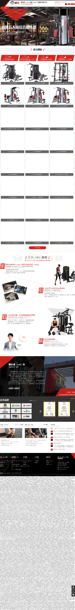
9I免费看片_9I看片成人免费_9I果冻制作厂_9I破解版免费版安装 (46, 532)
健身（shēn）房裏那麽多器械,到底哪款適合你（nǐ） (64, 431)
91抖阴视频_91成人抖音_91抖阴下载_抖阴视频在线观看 (64, 487)
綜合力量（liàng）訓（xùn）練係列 (17, 461)
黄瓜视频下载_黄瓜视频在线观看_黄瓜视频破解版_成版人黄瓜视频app (63, 553)
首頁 (5, 7)
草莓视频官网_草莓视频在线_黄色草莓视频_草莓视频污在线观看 (53, 603)
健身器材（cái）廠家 (10, 473)
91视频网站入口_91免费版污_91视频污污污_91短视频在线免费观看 (51, 480)
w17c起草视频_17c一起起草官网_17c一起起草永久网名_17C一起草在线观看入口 (16, 491)
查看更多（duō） (32, 400)
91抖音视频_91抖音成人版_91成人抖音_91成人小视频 (8, 478)
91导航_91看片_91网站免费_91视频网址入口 (55, 483)
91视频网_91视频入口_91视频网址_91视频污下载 (43, 538)
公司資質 (11, 388)
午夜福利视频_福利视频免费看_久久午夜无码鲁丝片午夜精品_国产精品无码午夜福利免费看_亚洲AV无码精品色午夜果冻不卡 (36, 598)
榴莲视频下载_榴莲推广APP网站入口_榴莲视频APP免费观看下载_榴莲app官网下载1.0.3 (34, 554)
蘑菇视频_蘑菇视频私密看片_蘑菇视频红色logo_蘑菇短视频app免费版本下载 (27, 488)
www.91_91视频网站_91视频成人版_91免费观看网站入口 (9, 552)
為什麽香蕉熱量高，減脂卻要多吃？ (32, 442)
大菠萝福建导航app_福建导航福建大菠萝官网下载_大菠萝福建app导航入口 (21, 556)
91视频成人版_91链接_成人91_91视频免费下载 (37, 477)
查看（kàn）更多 (18, 424)
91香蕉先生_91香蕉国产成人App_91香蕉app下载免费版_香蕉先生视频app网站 (14, 496)
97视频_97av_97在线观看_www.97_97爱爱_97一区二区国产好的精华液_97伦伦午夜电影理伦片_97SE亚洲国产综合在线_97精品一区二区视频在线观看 (35, 578)
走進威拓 (15, 7)
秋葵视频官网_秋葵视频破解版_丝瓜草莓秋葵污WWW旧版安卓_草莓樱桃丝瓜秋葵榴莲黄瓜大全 (59, 552)
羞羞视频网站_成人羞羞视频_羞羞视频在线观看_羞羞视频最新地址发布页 (36, 486)
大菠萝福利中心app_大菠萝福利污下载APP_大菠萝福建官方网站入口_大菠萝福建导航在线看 (28, 494)
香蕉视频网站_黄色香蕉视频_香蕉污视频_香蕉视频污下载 (38, 527)
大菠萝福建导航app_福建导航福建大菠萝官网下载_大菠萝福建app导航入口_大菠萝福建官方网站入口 (56, 507)
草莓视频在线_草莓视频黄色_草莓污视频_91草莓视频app (54, 529)
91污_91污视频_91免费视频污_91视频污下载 (60, 535)
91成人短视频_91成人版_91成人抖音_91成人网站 (16, 536)
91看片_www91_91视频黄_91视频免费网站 (19, 521)
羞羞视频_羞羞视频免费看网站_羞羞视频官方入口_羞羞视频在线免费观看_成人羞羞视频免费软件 (29, 593)
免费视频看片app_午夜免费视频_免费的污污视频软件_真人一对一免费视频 (59, 486)
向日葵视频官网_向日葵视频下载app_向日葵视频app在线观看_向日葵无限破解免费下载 (21, 509)
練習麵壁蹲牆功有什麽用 (5, 440)
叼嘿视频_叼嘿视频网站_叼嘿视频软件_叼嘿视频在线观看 (30, 539)
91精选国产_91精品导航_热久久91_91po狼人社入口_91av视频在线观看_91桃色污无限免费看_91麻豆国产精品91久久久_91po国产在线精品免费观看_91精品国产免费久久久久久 (30, 580)
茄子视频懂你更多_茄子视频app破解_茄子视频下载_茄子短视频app (60, 567)
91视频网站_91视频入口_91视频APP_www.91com (38, 476)
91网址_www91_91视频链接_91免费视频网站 (30, 537)
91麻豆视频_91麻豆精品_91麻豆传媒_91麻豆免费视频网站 (21, 477)
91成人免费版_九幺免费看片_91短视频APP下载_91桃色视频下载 (13, 497)
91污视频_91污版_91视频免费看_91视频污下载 (26, 483)
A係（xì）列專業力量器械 (16, 469)
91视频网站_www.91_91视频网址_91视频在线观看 (41, 483)
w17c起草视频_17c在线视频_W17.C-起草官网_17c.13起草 (29, 592)
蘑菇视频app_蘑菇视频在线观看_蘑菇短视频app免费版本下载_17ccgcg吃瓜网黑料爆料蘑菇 (41, 562)
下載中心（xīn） (49, 464)
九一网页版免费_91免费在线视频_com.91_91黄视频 (18, 524)
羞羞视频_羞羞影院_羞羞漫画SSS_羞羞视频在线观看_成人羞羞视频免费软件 (26, 599)
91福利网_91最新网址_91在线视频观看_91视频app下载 (65, 482)
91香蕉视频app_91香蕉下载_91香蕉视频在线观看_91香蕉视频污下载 (26, 526)
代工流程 (24, 462)
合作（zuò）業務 (36, 7)
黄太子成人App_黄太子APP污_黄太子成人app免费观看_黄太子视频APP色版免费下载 (49, 515)
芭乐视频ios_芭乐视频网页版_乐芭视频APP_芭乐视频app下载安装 (63, 513)
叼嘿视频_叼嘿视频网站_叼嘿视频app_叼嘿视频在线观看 (28, 489)
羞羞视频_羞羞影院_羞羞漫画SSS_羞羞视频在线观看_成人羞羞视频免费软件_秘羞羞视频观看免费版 (19, 595)
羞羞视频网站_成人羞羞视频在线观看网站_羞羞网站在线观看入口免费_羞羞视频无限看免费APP (47, 556)
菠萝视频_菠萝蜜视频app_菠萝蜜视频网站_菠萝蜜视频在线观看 (51, 490)
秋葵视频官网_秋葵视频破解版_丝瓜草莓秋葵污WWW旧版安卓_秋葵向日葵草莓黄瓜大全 (16, 558)
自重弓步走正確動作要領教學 (30, 445)
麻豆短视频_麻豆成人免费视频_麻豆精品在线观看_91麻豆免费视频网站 (35, 530)
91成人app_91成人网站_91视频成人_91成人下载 (64, 539)
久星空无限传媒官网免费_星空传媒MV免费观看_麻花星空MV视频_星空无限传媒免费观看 (48, 509)
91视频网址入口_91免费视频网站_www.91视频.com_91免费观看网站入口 (35, 536)
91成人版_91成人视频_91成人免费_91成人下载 (52, 477)
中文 (69, 4)
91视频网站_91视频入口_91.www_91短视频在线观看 (24, 492)
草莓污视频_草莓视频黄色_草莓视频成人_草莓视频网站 (47, 488)
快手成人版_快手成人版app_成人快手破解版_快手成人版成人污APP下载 (28, 493)
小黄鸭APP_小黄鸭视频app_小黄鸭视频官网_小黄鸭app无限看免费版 (42, 513)
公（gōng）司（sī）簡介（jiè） (5, 460)
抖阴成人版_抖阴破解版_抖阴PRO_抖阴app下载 (11, 506)
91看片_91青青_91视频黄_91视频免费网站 (19, 480)
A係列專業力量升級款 (15, 464)
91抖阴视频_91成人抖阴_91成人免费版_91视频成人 (42, 478)
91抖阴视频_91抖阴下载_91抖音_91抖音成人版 (37, 495)
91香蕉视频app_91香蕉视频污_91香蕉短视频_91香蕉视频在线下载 (56, 476)
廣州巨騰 (16, 473)
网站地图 (1, 476)
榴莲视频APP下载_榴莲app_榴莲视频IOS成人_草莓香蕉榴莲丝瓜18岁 (40, 559)
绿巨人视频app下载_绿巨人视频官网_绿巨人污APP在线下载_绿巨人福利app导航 (18, 512)
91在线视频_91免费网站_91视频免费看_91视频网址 (50, 528)
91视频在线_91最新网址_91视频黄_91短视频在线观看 (18, 528)
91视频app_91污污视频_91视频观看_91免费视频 (33, 524)
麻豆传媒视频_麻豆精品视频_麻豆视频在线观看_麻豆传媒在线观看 (57, 530)
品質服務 (24, 464)
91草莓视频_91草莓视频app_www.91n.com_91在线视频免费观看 (28, 482)
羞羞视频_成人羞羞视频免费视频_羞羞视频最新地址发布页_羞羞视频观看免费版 (27, 519)
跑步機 (20, 473)
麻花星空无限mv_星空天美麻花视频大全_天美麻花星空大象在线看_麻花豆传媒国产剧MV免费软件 (43, 531)
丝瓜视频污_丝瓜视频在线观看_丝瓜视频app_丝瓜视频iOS (55, 514)
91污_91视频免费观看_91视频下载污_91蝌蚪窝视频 (11, 482)
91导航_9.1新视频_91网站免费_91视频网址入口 (45, 479)
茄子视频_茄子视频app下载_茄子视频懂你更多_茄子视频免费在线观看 (60, 491)
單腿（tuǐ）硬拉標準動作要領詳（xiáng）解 (33, 444)
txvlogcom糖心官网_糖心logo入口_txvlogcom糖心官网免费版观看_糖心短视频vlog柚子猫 (27, 510)
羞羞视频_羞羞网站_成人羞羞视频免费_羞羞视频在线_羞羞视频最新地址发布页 (50, 592)
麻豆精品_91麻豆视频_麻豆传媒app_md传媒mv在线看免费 (55, 517)
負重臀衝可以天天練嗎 (4, 445)
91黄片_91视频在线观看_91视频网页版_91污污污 (39, 481)
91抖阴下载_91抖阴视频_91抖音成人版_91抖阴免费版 (12, 549)
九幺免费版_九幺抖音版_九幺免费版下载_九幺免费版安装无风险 (11, 529)
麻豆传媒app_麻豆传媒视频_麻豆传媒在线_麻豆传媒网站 (16, 484)
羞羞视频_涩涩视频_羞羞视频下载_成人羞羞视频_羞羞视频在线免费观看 (19, 596)
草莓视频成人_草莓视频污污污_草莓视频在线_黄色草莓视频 (56, 527)
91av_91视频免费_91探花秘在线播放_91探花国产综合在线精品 (9, 483)
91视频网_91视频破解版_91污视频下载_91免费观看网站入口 (29, 479)
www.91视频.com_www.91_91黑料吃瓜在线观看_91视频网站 (47, 516)
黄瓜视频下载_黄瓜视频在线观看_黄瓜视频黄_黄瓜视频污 (53, 484)
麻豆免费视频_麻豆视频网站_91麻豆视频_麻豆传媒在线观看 (51, 534)
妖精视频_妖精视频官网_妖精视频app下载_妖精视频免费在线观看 (39, 491)
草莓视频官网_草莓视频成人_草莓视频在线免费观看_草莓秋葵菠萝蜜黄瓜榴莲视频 (33, 529)
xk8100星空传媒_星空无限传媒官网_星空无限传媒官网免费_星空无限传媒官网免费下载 (53, 493)
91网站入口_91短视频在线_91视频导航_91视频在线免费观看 (47, 482)
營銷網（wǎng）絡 (49, 460)
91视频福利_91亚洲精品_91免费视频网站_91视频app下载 (48, 519)
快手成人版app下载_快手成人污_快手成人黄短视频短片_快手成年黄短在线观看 (49, 506)
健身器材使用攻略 (57, 443)
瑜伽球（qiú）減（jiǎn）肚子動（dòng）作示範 (9, 442)
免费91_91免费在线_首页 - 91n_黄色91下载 (54, 481)
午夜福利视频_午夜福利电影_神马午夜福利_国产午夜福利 (59, 497)
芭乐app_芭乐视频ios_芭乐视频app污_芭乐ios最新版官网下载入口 (16, 571)
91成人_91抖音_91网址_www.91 (57, 537)
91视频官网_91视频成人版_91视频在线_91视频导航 (45, 537)
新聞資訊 (56, 7)
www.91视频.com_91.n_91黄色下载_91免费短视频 (33, 480)
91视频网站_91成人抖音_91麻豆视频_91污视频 (36, 498)
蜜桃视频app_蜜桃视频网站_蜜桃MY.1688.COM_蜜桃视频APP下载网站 (31, 490)
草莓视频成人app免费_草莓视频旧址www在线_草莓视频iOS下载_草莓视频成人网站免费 (22, 515)
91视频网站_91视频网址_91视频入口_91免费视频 (58, 538)
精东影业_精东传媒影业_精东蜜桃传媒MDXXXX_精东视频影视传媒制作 (34, 533)
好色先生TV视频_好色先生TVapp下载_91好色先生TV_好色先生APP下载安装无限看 (25, 511)
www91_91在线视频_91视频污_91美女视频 (56, 478)
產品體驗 (26, 7)
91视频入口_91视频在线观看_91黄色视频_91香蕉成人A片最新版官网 (60, 518)
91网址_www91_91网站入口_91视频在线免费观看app (58, 523)
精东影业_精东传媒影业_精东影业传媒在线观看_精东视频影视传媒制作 (56, 533)
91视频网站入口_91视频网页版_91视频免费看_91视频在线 (55, 536)
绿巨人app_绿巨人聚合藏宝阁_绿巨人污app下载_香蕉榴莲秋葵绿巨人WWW (41, 512)
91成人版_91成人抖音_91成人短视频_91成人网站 (13, 538)
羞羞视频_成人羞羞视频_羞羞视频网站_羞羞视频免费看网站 (12, 576)
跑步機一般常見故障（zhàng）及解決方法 (62, 437)
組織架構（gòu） (3, 462)
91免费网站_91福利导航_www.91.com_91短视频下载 (61, 479)
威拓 (5, 473)
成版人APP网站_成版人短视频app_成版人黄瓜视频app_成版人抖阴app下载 (42, 535)
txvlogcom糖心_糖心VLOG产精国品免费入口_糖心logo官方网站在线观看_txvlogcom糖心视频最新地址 (56, 510)
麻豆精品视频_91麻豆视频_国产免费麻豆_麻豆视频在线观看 (11, 489)
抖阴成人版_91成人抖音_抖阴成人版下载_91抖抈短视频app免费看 (45, 487)
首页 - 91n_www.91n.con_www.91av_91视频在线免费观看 (13, 539)
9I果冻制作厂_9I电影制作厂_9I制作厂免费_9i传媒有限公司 (65, 532)
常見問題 (47, 462)
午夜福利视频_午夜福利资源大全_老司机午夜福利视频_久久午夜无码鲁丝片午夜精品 (39, 496)
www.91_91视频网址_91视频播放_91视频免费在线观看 (49, 521)
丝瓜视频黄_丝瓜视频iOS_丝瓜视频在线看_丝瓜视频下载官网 (11, 490)
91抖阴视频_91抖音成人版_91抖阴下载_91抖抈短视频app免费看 (36, 522)
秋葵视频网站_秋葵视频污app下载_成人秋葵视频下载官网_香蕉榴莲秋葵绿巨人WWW (31, 552)
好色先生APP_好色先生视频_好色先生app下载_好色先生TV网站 (47, 511)
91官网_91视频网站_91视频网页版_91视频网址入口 (28, 538)
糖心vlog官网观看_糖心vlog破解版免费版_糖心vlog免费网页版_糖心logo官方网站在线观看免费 (56, 564)
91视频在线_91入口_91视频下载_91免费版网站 (25, 481)
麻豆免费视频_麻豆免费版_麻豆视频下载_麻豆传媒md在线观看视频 (25, 487)
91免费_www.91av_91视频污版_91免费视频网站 (26, 523)
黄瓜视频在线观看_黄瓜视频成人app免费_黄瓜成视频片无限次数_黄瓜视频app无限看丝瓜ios (44, 558)
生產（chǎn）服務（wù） (27, 460)
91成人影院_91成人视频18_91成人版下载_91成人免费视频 (25, 478)
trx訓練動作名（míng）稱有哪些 (6, 444)
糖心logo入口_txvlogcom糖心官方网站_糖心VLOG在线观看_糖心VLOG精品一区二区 (29, 564)
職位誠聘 (36, 462)
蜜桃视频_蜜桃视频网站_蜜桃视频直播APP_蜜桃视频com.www (35, 484)
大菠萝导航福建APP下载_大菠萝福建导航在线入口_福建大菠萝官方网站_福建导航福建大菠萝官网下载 (57, 494)
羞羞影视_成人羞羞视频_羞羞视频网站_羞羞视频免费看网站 (60, 559)
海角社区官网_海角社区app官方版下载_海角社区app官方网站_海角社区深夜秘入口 (31, 565)
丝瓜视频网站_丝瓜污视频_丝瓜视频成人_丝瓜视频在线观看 (49, 602)
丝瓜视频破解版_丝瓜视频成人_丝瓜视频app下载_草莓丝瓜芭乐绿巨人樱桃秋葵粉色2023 (32, 514)
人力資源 (46, 7)
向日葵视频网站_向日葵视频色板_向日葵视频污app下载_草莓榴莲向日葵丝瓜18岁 (59, 554)
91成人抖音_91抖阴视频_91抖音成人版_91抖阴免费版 (15, 537)
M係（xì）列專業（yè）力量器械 (17, 467)
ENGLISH (72, 4)
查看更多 (17, 388)
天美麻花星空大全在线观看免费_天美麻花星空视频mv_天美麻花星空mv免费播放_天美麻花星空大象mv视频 (24, 507)
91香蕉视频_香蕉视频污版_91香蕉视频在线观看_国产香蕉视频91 (19, 527)
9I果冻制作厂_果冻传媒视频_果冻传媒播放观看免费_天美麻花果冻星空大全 (11, 533)
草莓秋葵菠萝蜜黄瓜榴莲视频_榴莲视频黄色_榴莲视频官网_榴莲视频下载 (13, 486)
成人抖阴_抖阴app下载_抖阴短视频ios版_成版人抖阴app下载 (53, 495)
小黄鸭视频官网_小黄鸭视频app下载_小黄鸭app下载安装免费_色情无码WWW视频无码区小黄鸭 (17, 513)
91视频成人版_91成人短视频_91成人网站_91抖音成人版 (8, 550)
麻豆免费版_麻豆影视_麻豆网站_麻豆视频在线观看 (16, 530)
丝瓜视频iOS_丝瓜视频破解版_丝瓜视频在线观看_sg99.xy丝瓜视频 (48, 489)
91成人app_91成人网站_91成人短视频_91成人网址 (66, 477)
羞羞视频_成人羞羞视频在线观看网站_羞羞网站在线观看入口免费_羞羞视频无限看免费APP (37, 497)
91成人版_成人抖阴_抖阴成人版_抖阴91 (65, 498)
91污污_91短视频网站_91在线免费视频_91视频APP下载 (11, 479)
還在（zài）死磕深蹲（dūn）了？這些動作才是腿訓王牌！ (36, 440)
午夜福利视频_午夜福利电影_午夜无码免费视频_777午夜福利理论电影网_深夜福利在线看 (50, 597)
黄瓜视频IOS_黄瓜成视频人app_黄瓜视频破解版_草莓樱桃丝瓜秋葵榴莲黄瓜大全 (40, 553)
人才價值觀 (37, 460)
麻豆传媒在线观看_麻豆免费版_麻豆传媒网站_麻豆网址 (19, 531)
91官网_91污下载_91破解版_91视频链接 (67, 480)
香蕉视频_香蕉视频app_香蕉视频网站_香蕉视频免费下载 (20, 498)
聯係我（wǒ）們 (66, 7)
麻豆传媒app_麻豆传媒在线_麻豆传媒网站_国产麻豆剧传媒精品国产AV (39, 567)
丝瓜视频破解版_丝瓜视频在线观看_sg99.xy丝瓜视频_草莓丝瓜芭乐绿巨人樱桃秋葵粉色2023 (17, 476)
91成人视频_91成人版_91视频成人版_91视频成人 (34, 528)
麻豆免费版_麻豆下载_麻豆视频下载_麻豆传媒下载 (51, 498)
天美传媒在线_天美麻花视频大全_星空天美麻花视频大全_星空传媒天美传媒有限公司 (24, 532)
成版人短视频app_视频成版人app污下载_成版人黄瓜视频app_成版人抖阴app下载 (18, 535)
